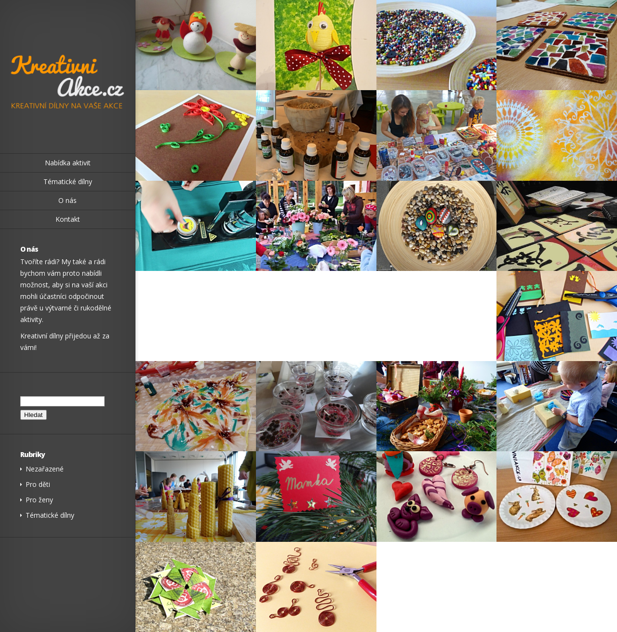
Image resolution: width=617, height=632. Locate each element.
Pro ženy (39, 499)
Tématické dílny (50, 515)
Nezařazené (45, 468)
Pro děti (38, 484)
